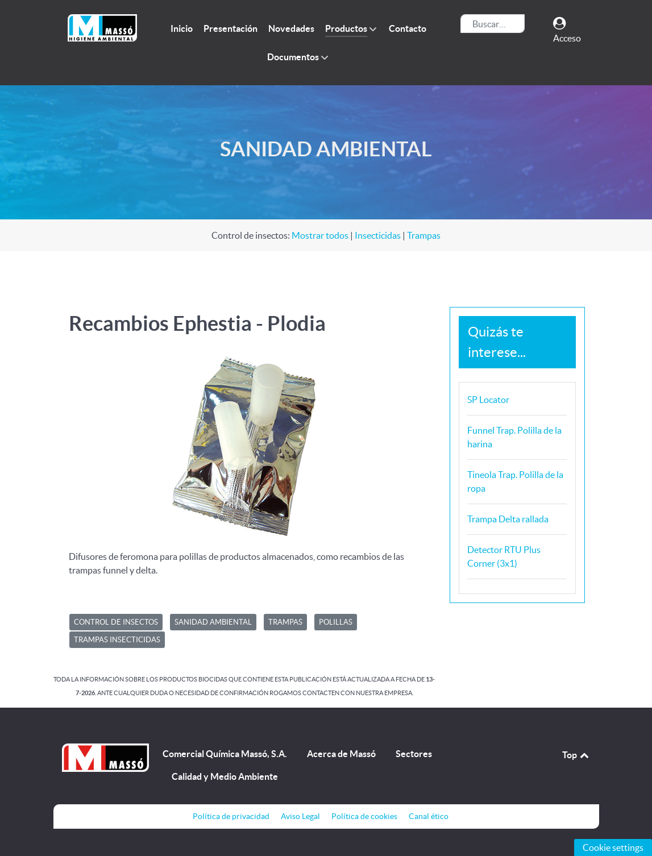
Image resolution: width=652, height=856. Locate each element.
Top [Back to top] (576, 755)
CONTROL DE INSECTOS (116, 622)
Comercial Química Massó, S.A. (225, 754)
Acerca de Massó (341, 754)
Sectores (414, 754)
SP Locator (488, 399)
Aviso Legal (300, 816)
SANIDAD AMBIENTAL (213, 622)
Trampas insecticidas (117, 639)
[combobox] (492, 23)
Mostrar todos (320, 235)
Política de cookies (364, 816)
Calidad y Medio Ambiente (225, 776)
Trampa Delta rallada (508, 519)
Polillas (335, 622)
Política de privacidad (231, 816)
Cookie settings (613, 847)
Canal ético (428, 816)
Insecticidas (378, 235)
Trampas (424, 235)
